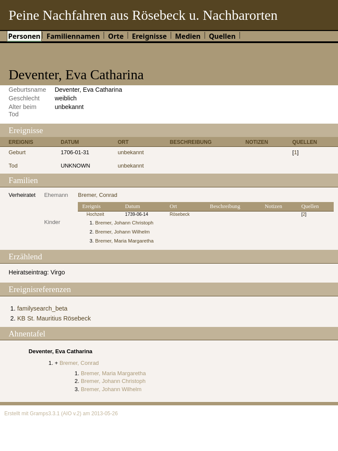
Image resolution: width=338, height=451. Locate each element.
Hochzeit (95, 214)
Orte (115, 36)
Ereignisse (149, 36)
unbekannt (131, 152)
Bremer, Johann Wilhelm (122, 231)
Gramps (39, 414)
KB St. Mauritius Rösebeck (54, 318)
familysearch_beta (42, 308)
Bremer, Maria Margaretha (124, 240)
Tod (13, 165)
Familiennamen (73, 36)
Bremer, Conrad (97, 195)
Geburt (17, 152)
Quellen (222, 36)
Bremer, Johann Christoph (124, 222)
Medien (188, 36)
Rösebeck (179, 214)
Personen (24, 36)
